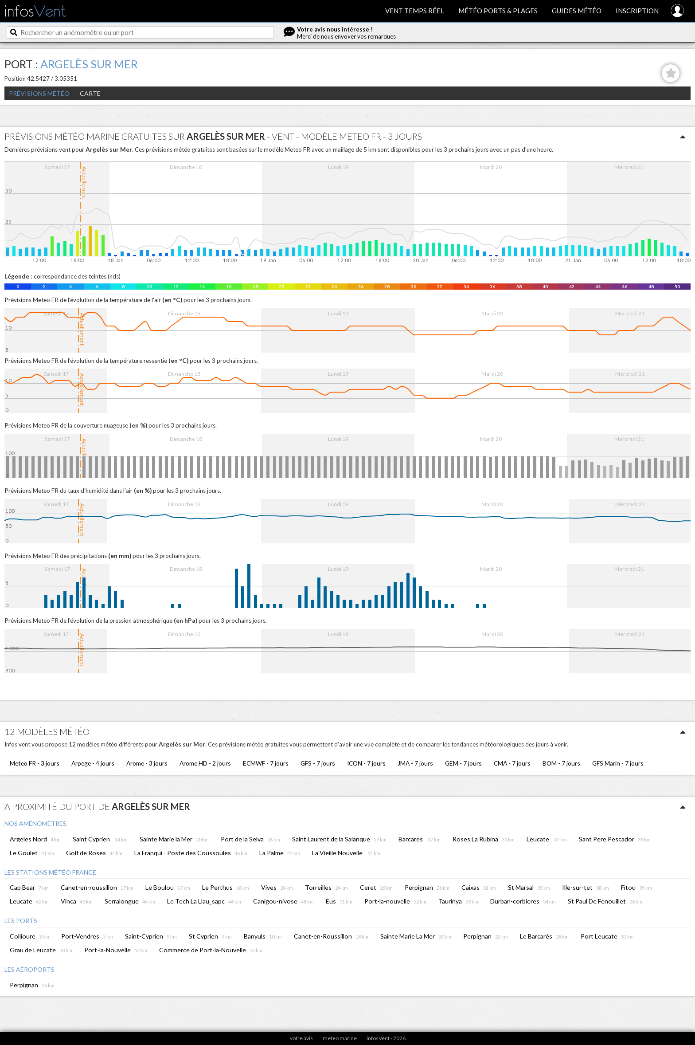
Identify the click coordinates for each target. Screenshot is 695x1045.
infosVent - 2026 (386, 1038)
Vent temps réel (414, 11)
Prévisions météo (39, 93)
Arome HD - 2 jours (205, 763)
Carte (90, 93)
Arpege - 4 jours (92, 763)
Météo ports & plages (498, 11)
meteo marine (340, 1038)
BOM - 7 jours (561, 763)
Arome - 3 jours (147, 763)
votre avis (301, 1038)
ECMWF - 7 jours (266, 763)
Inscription (637, 11)
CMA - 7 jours (512, 763)
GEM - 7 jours (463, 763)
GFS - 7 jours (318, 763)
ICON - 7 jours (366, 763)
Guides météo (576, 11)
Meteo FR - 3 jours (34, 763)
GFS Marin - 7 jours (618, 763)
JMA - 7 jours (415, 763)
